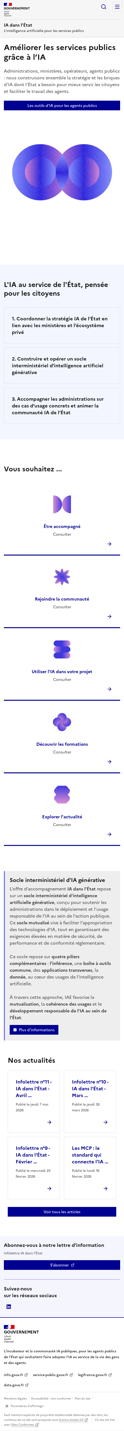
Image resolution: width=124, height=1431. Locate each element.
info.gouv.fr (13, 1375)
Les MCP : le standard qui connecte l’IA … (90, 1155)
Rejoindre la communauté (62, 599)
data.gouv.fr (14, 1385)
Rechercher (103, 7)
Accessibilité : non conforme (51, 1398)
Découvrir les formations (62, 744)
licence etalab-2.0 (71, 1420)
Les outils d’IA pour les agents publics (62, 105)
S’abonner (59, 1265)
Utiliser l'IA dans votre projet (62, 671)
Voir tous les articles (62, 1212)
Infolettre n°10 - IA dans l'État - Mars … (90, 1088)
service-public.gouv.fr (50, 1375)
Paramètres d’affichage (27, 1406)
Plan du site (83, 1398)
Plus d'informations (36, 1030)
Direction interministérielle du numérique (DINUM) (9, 1306)
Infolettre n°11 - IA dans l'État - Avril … (33, 1088)
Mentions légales (15, 1398)
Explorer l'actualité (62, 816)
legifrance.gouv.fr (92, 1375)
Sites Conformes (22, 1425)
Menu (117, 7)
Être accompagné (62, 526)
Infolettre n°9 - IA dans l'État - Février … (33, 1155)
